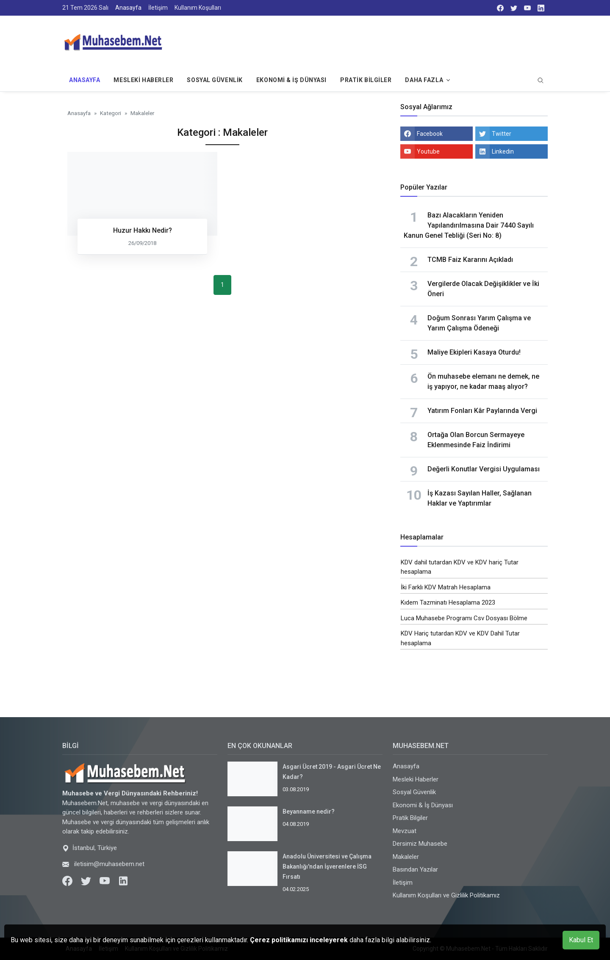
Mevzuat (404, 831)
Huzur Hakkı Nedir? (142, 230)
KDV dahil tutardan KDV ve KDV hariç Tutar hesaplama (459, 567)
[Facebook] (68, 880)
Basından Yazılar (415, 869)
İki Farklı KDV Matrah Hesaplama (446, 587)
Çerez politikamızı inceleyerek (299, 940)
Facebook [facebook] (430, 133)
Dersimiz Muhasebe (420, 843)
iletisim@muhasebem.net (109, 864)
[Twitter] (87, 880)
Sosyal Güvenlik (214, 80)
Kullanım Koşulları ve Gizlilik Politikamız (446, 895)
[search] (540, 80)
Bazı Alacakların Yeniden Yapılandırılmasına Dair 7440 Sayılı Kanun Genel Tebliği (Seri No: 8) (469, 225)
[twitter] (514, 8)
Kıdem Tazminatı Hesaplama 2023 (448, 602)
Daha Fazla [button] (424, 80)
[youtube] (527, 8)
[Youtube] (105, 880)
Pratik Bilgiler (365, 80)
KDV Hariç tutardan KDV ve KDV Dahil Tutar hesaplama (460, 638)
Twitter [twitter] (501, 133)
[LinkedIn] (541, 8)
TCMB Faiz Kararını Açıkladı (470, 260)
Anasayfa (128, 7)
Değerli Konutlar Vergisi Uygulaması (483, 469)
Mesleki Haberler (143, 80)
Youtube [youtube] (428, 151)
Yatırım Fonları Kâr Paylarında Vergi (482, 411)
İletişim (158, 7)
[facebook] (500, 8)
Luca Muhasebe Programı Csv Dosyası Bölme (464, 618)
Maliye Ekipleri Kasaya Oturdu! (474, 352)
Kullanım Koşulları (198, 7)
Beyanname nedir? (309, 811)
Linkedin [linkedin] (503, 151)
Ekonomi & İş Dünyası (291, 80)
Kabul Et (581, 940)
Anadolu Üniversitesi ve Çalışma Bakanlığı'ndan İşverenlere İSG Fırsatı (327, 866)
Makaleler (406, 857)
